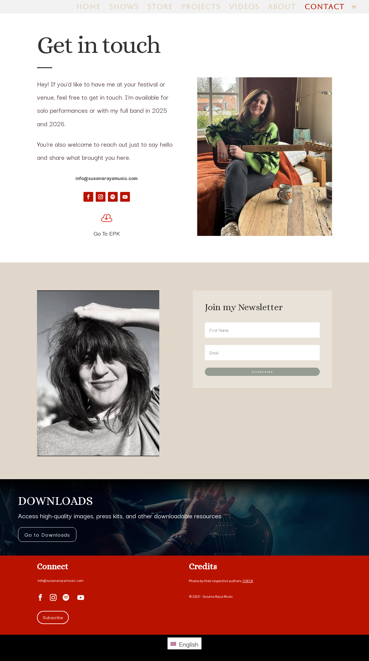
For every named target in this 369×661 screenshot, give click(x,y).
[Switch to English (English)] (184, 643)
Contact (324, 8)
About (282, 8)
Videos (244, 8)
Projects (200, 8)
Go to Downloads (47, 534)
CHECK (247, 580)
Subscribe (53, 617)
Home (88, 8)
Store (160, 8)
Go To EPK (107, 233)
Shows (124, 8)
